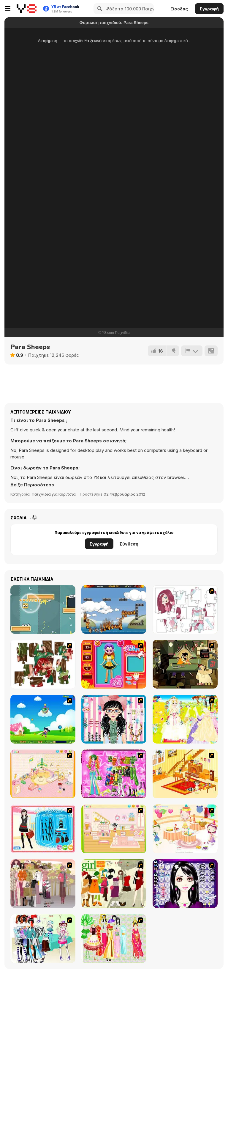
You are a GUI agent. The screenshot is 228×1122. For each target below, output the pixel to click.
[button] (32, 485)
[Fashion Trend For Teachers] (42, 883)
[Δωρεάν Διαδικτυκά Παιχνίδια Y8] (27, 8)
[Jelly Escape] (42, 609)
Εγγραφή (209, 8)
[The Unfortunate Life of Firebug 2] (113, 609)
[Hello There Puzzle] (185, 609)
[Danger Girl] (42, 719)
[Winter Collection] (42, 938)
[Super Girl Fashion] (113, 883)
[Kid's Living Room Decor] (185, 773)
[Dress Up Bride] (185, 719)
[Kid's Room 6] (113, 828)
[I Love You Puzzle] (42, 664)
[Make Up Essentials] (185, 883)
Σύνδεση (128, 543)
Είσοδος (179, 8)
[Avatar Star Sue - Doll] (113, 664)
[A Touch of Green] (113, 773)
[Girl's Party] (185, 828)
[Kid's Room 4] (42, 773)
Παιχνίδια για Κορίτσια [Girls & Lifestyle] (54, 494)
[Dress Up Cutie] (113, 719)
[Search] (99, 8)
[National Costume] (113, 938)
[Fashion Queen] (42, 828)
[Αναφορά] (191, 350)
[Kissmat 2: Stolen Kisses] (185, 664)
